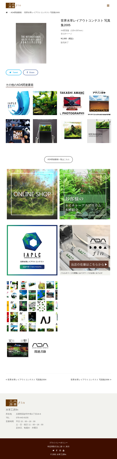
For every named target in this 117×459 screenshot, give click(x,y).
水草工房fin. (62, 454)
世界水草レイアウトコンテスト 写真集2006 (91, 379)
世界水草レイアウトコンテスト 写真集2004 (26, 379)
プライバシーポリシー (58, 443)
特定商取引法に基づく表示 (58, 446)
